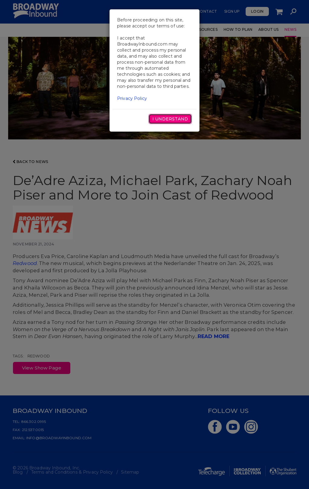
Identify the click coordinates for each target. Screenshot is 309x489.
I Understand (170, 119)
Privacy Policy (132, 98)
